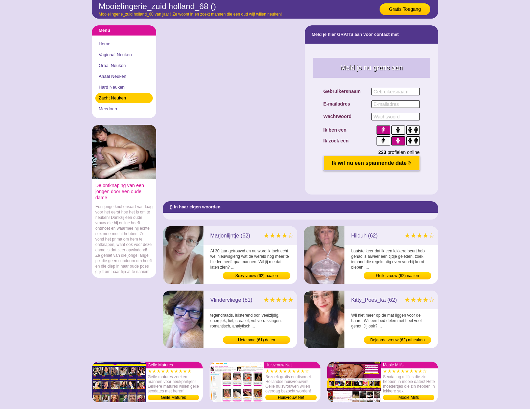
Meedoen (108, 108)
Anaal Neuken (112, 76)
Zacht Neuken (112, 97)
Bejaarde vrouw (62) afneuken (397, 340)
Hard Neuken (112, 87)
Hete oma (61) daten (256, 340)
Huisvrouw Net (291, 397)
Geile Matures (173, 397)
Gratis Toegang (405, 9)
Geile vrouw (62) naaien (397, 275)
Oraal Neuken (112, 65)
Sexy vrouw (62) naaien (256, 275)
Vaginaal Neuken (115, 54)
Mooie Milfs (409, 397)
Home (105, 43)
